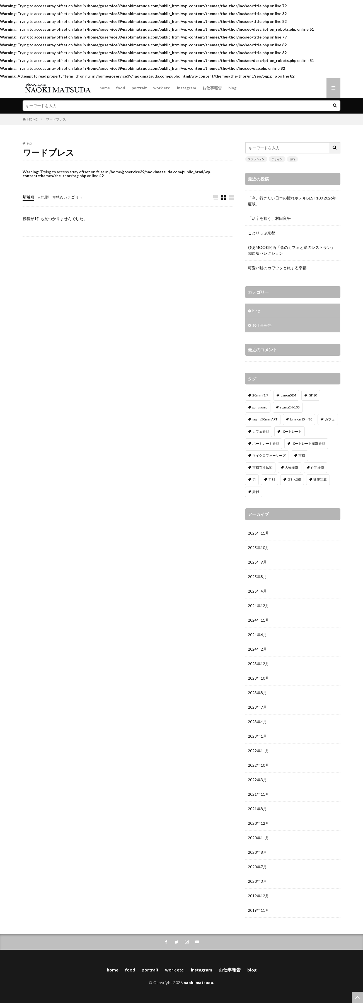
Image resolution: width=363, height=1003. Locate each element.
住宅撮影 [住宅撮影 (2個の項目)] (317, 467)
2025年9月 (257, 562)
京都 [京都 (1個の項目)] (301, 455)
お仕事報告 (212, 87)
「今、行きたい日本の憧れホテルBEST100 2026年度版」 (292, 201)
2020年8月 (257, 852)
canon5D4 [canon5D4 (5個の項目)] (288, 395)
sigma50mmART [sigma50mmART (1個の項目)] (264, 419)
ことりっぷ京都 (261, 232)
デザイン (277, 159)
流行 (292, 159)
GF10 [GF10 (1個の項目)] (313, 395)
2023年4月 (257, 721)
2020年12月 (258, 823)
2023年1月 (257, 736)
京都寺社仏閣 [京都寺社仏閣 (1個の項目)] (262, 467)
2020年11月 (258, 837)
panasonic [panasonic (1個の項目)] (259, 407)
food (120, 87)
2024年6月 (257, 634)
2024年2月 (257, 649)
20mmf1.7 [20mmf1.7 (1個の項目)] (260, 395)
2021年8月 (257, 808)
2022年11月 (258, 750)
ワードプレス (56, 119)
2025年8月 (257, 576)
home (105, 87)
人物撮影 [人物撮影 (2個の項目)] (291, 467)
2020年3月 (257, 881)
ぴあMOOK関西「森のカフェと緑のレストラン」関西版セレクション (291, 250)
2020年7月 (257, 866)
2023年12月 (258, 663)
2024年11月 (258, 620)
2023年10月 (258, 678)
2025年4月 (257, 591)
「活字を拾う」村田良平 (269, 218)
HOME (32, 119)
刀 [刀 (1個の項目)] (254, 479)
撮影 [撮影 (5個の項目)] (255, 492)
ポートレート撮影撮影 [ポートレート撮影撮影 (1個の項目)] (308, 443)
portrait (139, 87)
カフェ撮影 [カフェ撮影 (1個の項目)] (260, 431)
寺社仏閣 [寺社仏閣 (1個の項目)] (294, 479)
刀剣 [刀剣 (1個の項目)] (271, 479)
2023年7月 (257, 707)
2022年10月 (258, 765)
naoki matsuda (198, 982)
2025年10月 (258, 547)
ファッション (256, 159)
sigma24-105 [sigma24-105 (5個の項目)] (290, 407)
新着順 (28, 197)
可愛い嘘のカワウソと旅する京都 (277, 267)
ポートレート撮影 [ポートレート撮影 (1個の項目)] (265, 443)
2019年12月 (258, 895)
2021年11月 (258, 794)
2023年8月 (257, 692)
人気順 (43, 197)
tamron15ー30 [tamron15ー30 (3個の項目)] (301, 419)
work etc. (162, 87)
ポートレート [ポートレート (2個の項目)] (292, 431)
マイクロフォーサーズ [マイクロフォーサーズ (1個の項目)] (269, 455)
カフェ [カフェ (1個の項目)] (330, 419)
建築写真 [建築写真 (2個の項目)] (320, 479)
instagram (186, 87)
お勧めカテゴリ (65, 197)
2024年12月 (258, 605)
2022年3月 (257, 779)
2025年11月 (258, 533)
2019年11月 (258, 910)
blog (232, 87)
